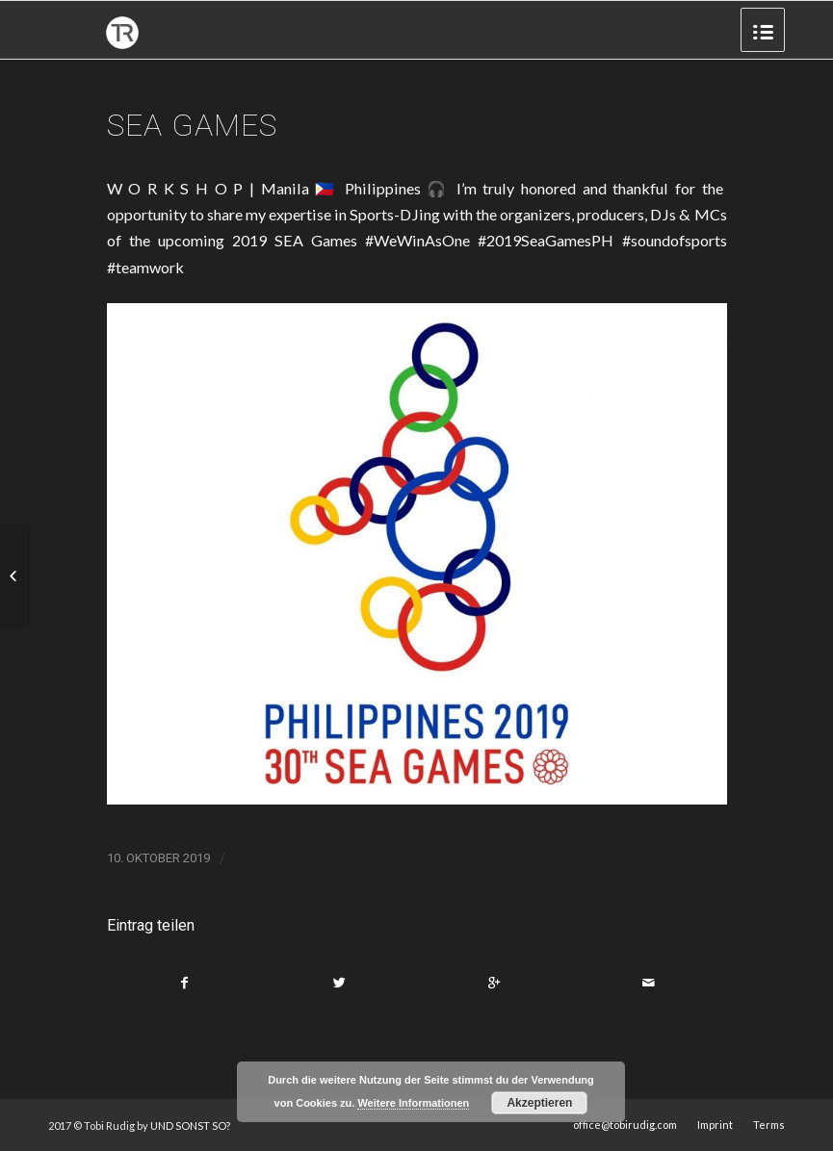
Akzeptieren (539, 1103)
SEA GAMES (192, 125)
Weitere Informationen (413, 1103)
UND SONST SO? (190, 1125)
